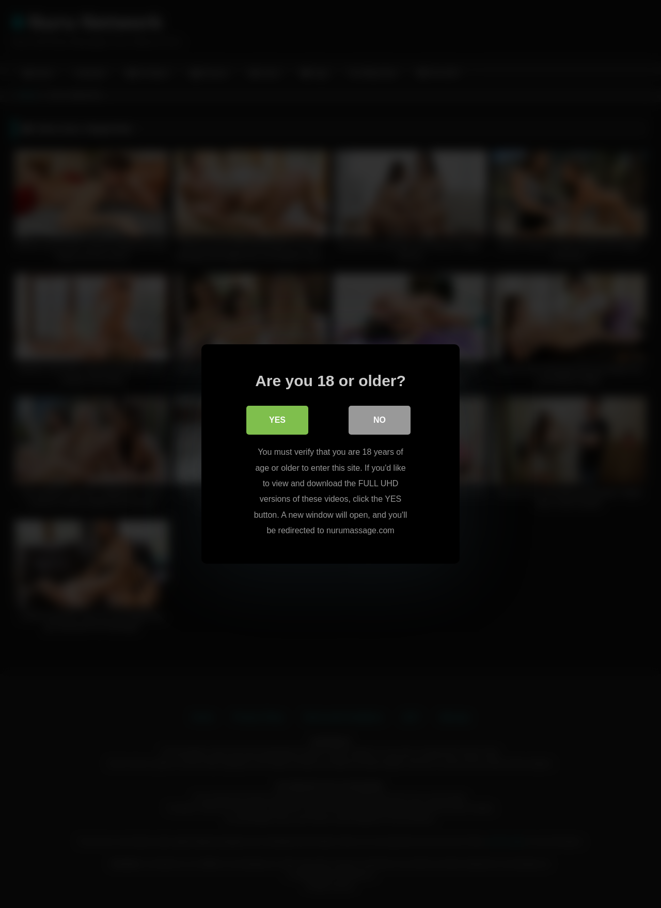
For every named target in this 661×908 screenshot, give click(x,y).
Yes (277, 420)
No (379, 420)
